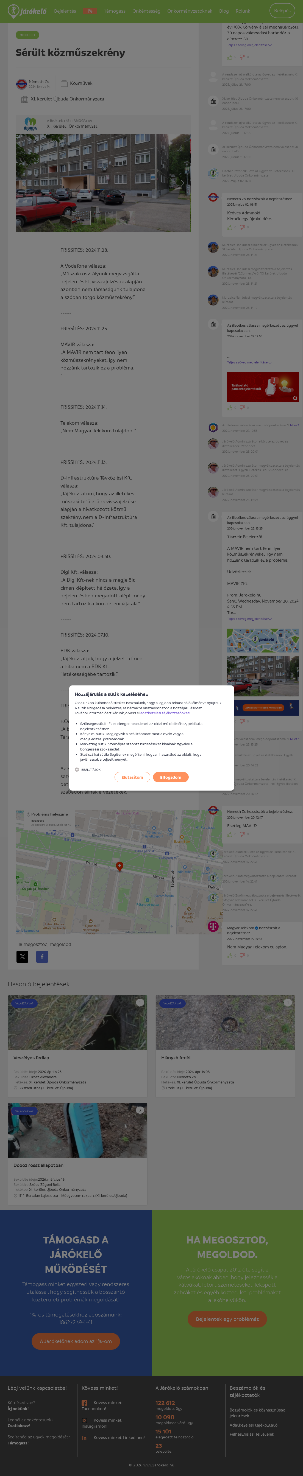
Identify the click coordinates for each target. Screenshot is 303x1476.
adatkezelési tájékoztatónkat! (165, 712)
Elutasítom (132, 777)
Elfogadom (170, 777)
